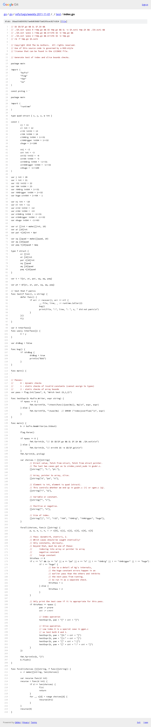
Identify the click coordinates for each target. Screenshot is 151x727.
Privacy (25, 722)
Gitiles (18, 722)
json (145, 722)
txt (138, 722)
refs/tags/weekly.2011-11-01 (32, 14)
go (5, 14)
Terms (34, 722)
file (63, 21)
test (58, 14)
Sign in (145, 4)
